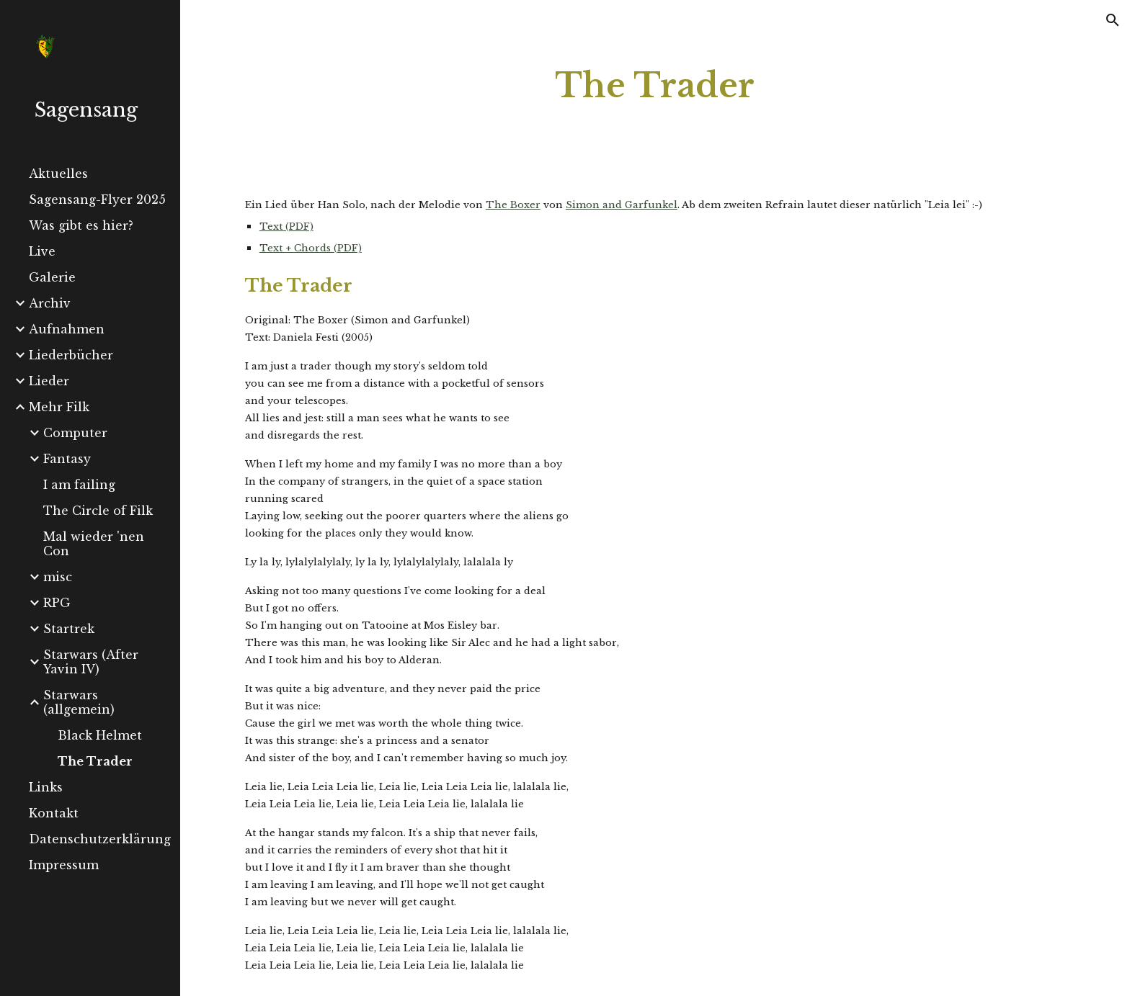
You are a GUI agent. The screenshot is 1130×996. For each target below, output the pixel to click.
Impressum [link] (64, 865)
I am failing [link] (79, 484)
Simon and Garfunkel (621, 205)
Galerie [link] (52, 277)
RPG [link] (57, 603)
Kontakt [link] (54, 813)
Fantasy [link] (67, 459)
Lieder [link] (49, 381)
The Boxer (513, 205)
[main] (655, 86)
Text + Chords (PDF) (310, 248)
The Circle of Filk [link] (98, 510)
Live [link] (42, 251)
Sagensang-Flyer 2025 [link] (97, 199)
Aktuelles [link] (58, 173)
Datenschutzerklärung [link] (100, 839)
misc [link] (57, 577)
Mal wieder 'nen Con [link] (93, 543)
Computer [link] (75, 433)
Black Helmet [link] (100, 735)
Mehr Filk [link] (59, 407)
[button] (1112, 20)
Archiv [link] (50, 303)
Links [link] (46, 787)
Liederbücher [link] (71, 355)
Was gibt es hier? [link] (81, 225)
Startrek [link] (68, 629)
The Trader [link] (95, 761)
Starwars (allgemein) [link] (79, 702)
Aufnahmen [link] (66, 329)
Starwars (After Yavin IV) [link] (90, 661)
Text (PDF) (286, 226)
